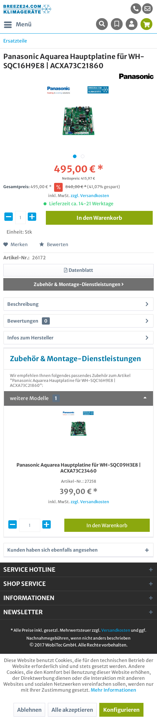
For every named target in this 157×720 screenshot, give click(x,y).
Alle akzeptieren (72, 709)
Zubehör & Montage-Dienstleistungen (79, 284)
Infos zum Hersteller (30, 338)
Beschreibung (23, 304)
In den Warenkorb (118, 524)
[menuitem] (147, 8)
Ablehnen (29, 709)
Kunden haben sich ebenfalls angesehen (52, 550)
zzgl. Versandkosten (90, 195)
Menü (18, 23)
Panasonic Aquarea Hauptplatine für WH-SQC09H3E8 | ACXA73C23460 (78, 468)
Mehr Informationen (113, 690)
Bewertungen (22, 321)
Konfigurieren (121, 709)
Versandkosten (115, 630)
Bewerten (53, 244)
